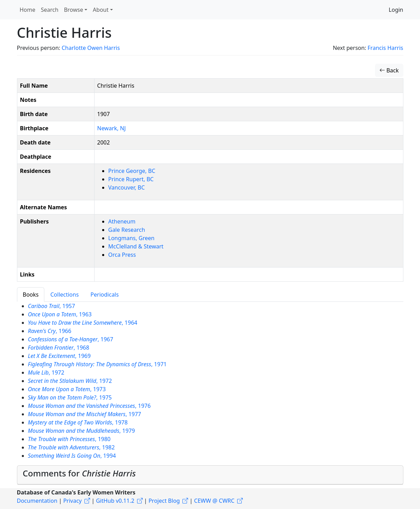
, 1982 (71, 447)
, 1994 (72, 455)
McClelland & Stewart (136, 246)
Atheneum (122, 221)
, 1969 (59, 356)
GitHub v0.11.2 (115, 500)
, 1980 (69, 439)
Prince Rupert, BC (131, 179)
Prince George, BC (131, 171)
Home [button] (28, 10)
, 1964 (82, 322)
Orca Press (122, 254)
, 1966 (49, 331)
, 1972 (46, 372)
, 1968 (58, 347)
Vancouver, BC (126, 187)
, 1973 (67, 389)
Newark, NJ (111, 128)
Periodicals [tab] (104, 294)
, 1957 (51, 306)
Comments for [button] (79, 473)
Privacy (72, 500)
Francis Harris (385, 48)
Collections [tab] (64, 294)
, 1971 (97, 364)
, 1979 (81, 431)
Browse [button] (73, 10)
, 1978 (78, 422)
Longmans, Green (131, 238)
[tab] (210, 475)
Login (396, 10)
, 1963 (60, 314)
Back (389, 70)
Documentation (37, 500)
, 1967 (70, 339)
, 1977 (84, 414)
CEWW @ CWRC (214, 500)
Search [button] (50, 10)
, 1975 (70, 397)
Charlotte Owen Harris (91, 48)
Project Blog (164, 500)
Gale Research (126, 230)
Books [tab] (31, 294)
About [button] (100, 10)
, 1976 (89, 406)
